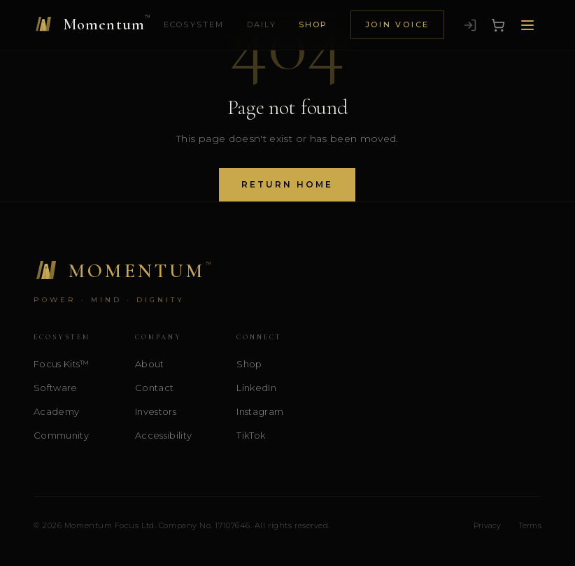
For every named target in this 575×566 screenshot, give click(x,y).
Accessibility (163, 435)
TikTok (250, 435)
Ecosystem (194, 24)
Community (61, 435)
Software (56, 387)
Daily (261, 24)
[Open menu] (527, 25)
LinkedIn (256, 387)
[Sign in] (470, 25)
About (149, 363)
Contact (154, 387)
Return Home (287, 184)
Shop (313, 24)
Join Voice (397, 24)
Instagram (259, 411)
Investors (155, 411)
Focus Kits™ (62, 363)
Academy (56, 411)
